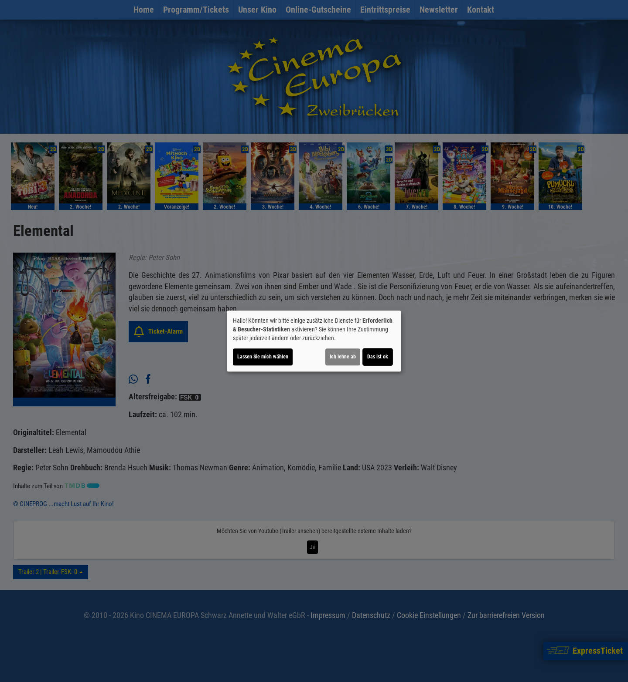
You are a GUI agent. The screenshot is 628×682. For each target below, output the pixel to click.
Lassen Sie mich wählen (262, 357)
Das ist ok (377, 357)
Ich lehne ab (343, 357)
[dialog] (314, 341)
